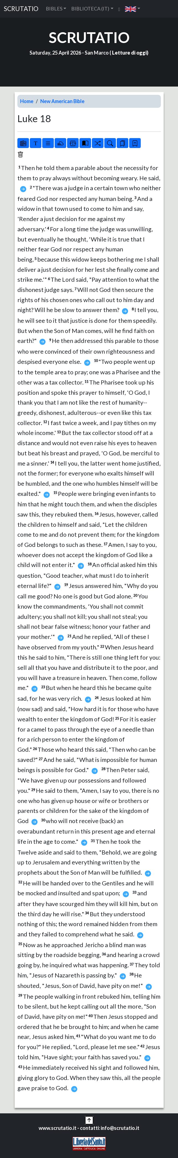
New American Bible (62, 101)
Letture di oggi (129, 53)
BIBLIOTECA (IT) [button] (90, 9)
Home (26, 101)
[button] (133, 8)
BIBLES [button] (54, 9)
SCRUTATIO (21, 8)
